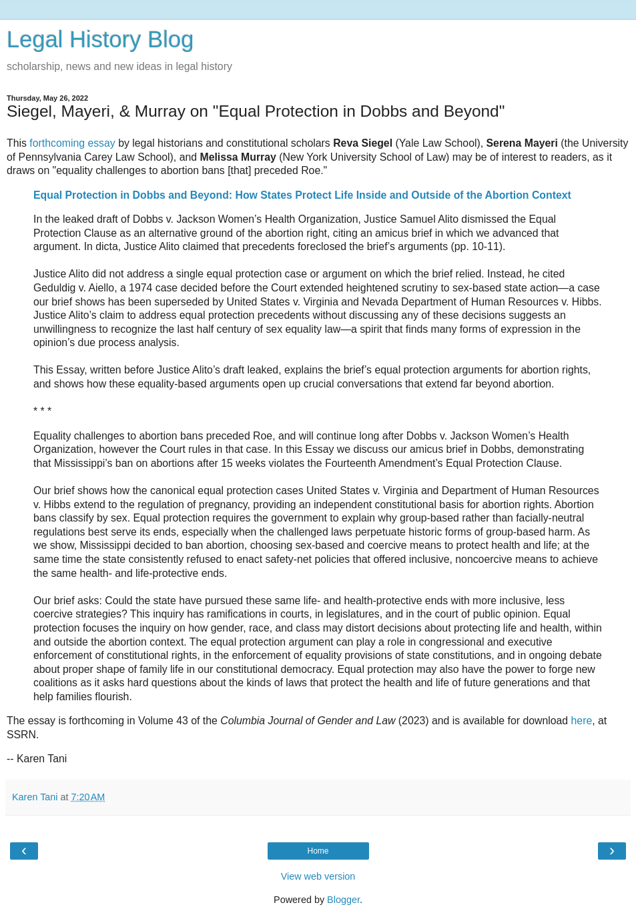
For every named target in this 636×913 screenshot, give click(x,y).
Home (317, 851)
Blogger (343, 899)
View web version (318, 876)
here (582, 720)
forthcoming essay (72, 143)
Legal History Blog (100, 39)
